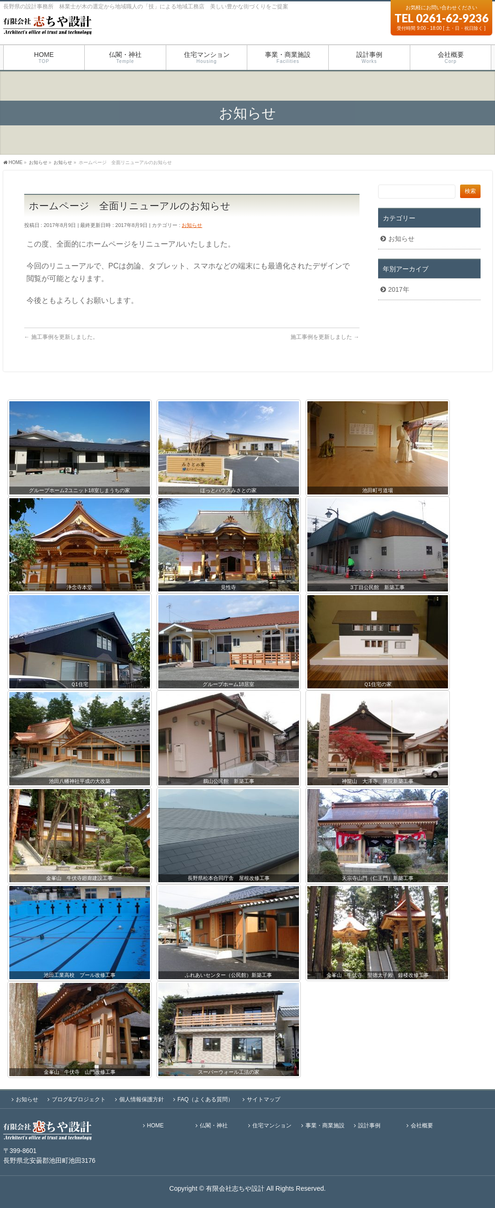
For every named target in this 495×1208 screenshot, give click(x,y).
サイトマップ (263, 1099)
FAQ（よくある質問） (205, 1099)
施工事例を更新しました (325, 337)
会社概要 (422, 1126)
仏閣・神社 (214, 1126)
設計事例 (369, 1126)
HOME (155, 1126)
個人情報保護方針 (141, 1099)
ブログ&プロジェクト (79, 1099)
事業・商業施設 (325, 1126)
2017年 (398, 289)
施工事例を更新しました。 (61, 337)
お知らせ (192, 225)
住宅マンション (272, 1126)
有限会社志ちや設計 (235, 1188)
